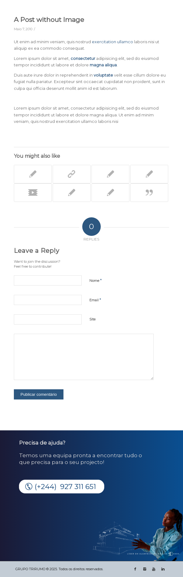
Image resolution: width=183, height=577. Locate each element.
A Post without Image (49, 19)
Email (95, 299)
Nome (95, 280)
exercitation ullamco (112, 41)
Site (92, 319)
